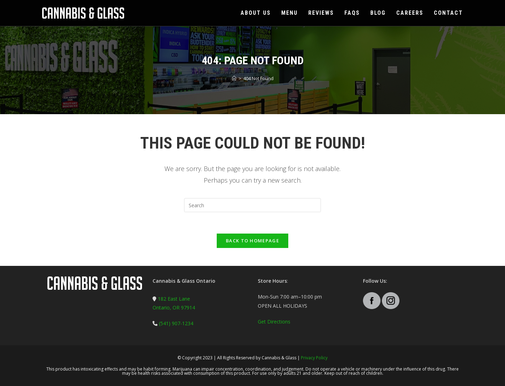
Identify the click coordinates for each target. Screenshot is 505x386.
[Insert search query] (252, 205)
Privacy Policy (314, 358)
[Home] (234, 78)
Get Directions (274, 321)
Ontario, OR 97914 (174, 307)
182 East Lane (174, 298)
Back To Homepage (252, 240)
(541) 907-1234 (175, 323)
